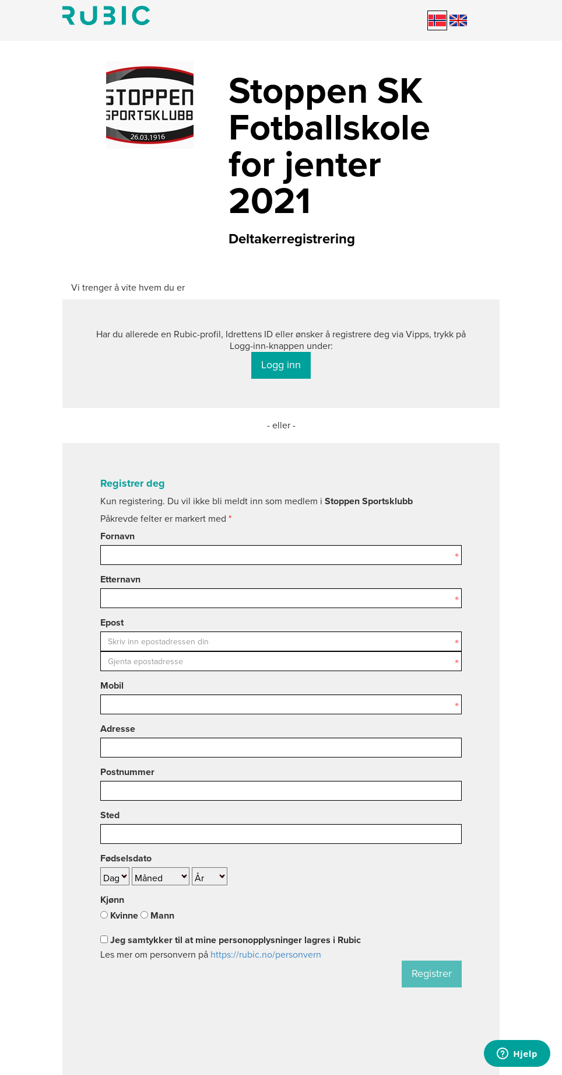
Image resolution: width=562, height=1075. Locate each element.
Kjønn (112, 900)
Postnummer (127, 772)
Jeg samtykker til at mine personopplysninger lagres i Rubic (230, 940)
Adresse (117, 729)
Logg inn (281, 364)
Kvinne (119, 916)
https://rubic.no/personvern (265, 955)
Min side (106, 15)
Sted (110, 815)
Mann (157, 916)
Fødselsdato (126, 858)
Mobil (112, 686)
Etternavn (120, 579)
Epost (112, 623)
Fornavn (117, 536)
